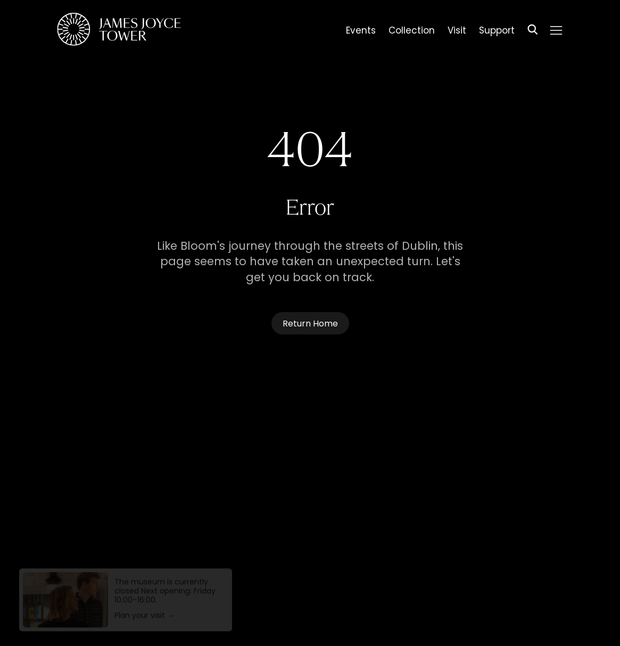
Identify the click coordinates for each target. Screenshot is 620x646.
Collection (411, 32)
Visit (457, 32)
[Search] (532, 31)
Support (497, 32)
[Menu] (555, 30)
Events (361, 32)
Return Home (310, 324)
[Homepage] (119, 31)
